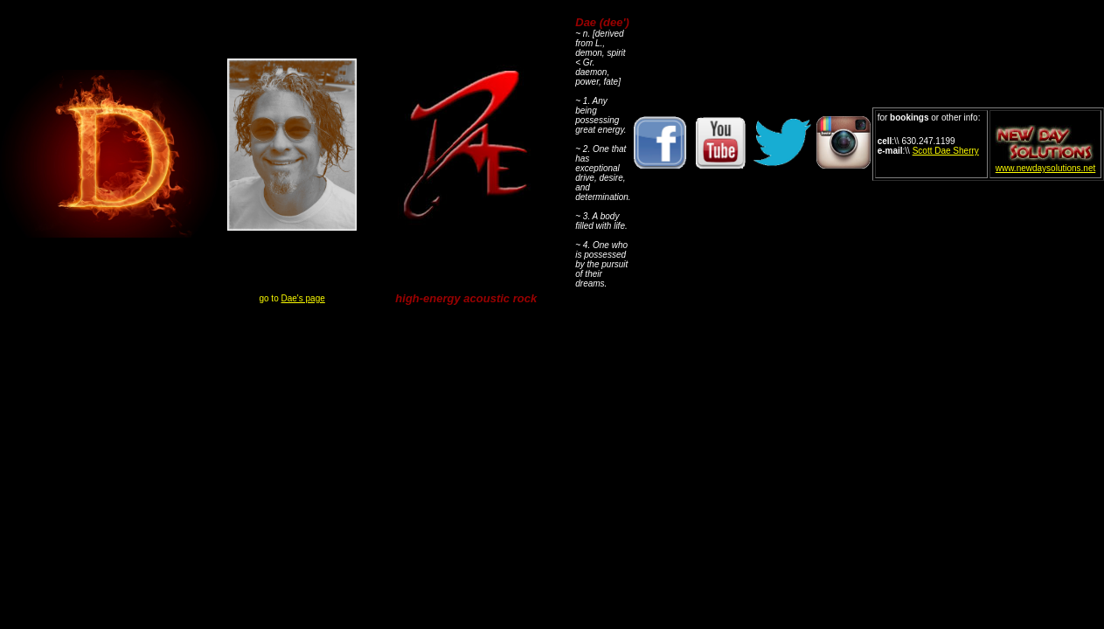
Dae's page (303, 298)
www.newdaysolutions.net (1046, 168)
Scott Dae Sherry (946, 151)
